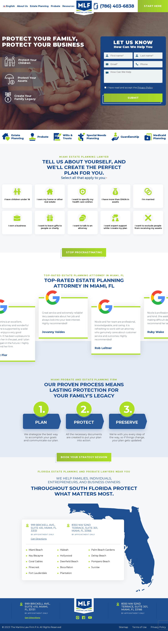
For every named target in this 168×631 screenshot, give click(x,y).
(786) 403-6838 (117, 6)
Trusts (67, 138)
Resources (68, 6)
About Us (22, 6)
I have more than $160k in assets (115, 200)
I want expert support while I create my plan (115, 226)
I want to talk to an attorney (82, 226)
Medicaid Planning (159, 137)
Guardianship (130, 136)
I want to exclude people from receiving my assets (148, 226)
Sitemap (123, 627)
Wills (66, 135)
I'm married (148, 199)
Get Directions (39, 539)
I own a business (17, 225)
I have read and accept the (130, 87)
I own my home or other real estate (50, 200)
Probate (55, 6)
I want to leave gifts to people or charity (50, 226)
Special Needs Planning (96, 137)
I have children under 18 (17, 199)
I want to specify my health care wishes (82, 200)
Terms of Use (139, 627)
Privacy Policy (145, 87)
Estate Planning (39, 6)
